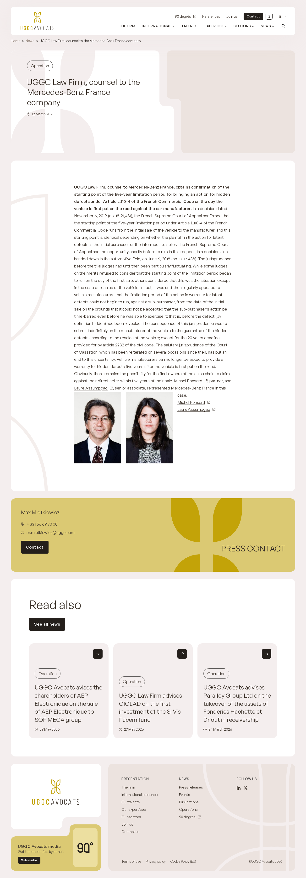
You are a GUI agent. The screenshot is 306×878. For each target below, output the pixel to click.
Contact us (130, 831)
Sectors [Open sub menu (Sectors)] (242, 26)
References (211, 16)
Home (15, 41)
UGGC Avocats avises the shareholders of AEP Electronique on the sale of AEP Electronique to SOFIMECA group (68, 703)
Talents (189, 26)
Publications (189, 802)
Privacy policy (156, 861)
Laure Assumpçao (91, 387)
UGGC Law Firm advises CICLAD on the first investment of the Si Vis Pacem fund (150, 707)
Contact (253, 16)
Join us (232, 16)
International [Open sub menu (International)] (156, 26)
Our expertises (133, 809)
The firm (127, 26)
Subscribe (29, 860)
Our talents (130, 802)
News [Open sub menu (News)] (266, 26)
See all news (47, 624)
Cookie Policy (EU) (183, 861)
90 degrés (183, 16)
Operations (188, 809)
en (280, 16)
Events (184, 794)
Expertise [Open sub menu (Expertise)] (214, 26)
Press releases (191, 787)
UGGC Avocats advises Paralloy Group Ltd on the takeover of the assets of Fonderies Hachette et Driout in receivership (237, 703)
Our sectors (131, 817)
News (30, 41)
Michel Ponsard (188, 380)
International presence (139, 794)
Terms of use (131, 861)
